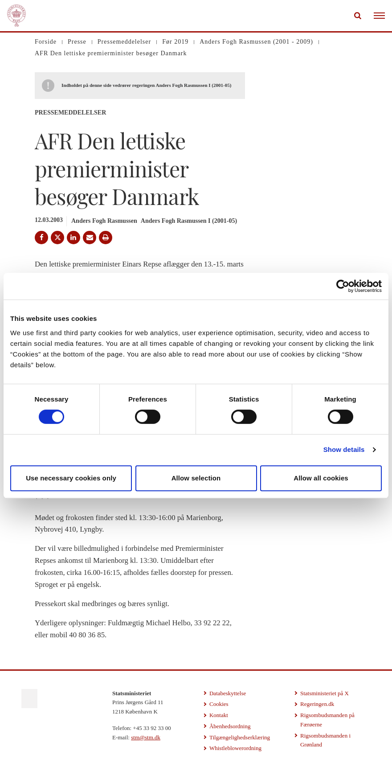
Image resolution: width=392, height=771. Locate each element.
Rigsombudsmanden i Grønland (325, 740)
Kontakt (218, 715)
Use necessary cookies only (71, 478)
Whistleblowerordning (235, 748)
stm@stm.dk (145, 737)
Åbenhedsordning (229, 726)
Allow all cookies (321, 478)
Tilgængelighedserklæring (239, 737)
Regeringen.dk (317, 704)
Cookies (219, 704)
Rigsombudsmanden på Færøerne (327, 720)
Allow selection (196, 478)
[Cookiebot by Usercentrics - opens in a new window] (343, 286)
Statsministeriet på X (324, 693)
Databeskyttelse (227, 693)
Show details (344, 449)
